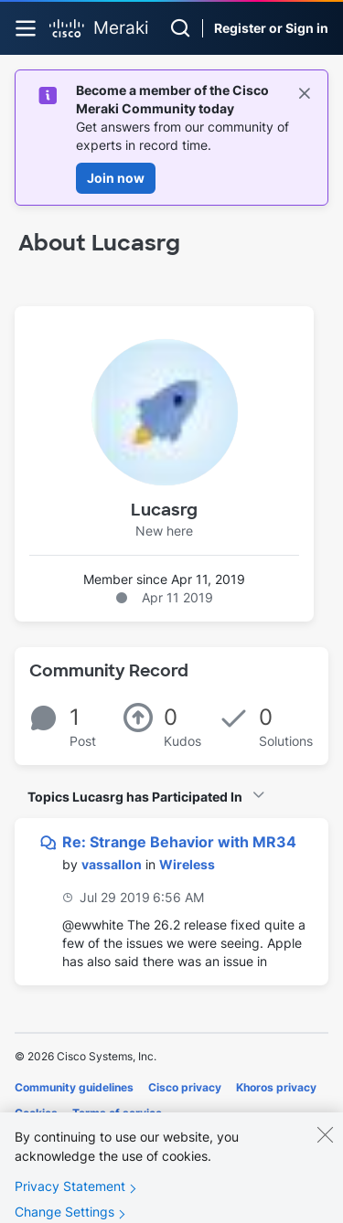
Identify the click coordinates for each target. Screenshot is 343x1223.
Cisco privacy (184, 1087)
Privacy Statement (70, 1198)
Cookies (36, 1113)
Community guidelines (74, 1087)
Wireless (187, 864)
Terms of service (117, 1113)
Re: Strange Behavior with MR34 (179, 842)
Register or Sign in (271, 28)
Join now (116, 178)
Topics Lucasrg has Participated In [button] (134, 796)
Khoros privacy (276, 1087)
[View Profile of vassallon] (111, 864)
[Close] (325, 1146)
